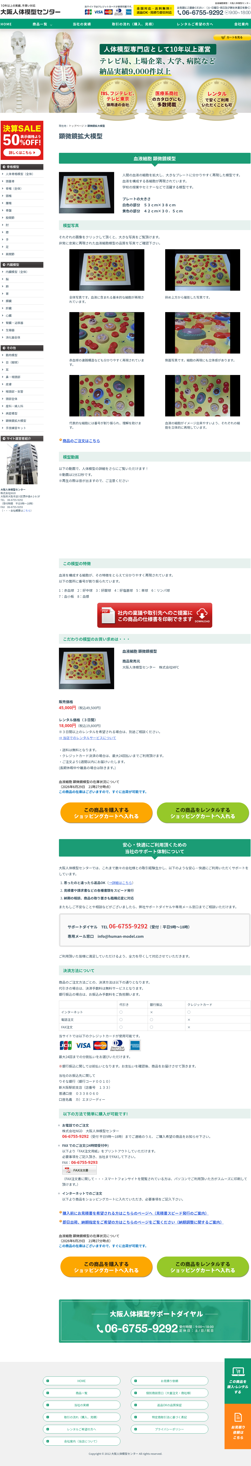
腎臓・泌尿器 (14, 323)
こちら (27, 510)
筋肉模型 (11, 355)
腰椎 (9, 203)
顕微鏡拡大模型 (16, 421)
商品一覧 (40, 23)
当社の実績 (82, 23)
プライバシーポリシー (169, 1429)
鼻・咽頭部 (13, 377)
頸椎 (9, 196)
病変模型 (11, 413)
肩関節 (10, 254)
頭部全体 (11, 399)
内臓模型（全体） (17, 272)
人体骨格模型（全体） (20, 174)
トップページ (76, 125)
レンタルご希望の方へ (195, 23)
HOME (6, 23)
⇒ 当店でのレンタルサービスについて (87, 737)
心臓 (9, 315)
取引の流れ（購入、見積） (134, 23)
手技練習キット (16, 428)
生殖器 (10, 330)
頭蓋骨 (10, 181)
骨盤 (9, 210)
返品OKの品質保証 (169, 1405)
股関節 (10, 217)
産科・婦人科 (14, 406)
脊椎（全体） (14, 188)
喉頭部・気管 (14, 391)
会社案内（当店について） (81, 1441)
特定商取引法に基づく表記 (169, 1417)
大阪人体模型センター (124, 1454)
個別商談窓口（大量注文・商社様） (169, 1393)
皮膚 (9, 384)
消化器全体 (13, 337)
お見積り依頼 (169, 1381)
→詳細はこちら (120, 882)
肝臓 (9, 308)
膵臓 (9, 301)
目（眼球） (13, 362)
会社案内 (241, 23)
